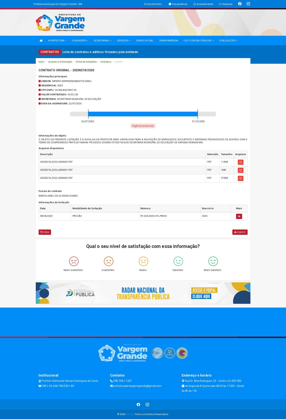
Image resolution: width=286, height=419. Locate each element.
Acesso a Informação (60, 61)
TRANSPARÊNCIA (168, 40)
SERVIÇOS (124, 40)
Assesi (129, 414)
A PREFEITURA (57, 40)
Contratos (105, 61)
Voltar (44, 232)
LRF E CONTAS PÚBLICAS (199, 40)
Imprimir (240, 232)
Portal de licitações (86, 61)
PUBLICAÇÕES (229, 40)
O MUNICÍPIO (80, 40)
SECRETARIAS (102, 40)
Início (42, 61)
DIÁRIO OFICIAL (144, 40)
